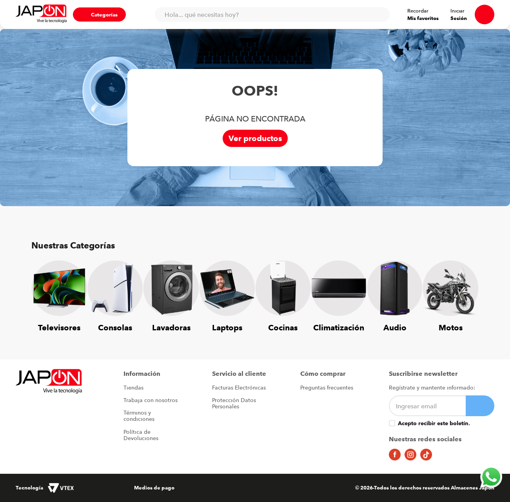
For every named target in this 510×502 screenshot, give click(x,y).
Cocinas (283, 327)
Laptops (227, 327)
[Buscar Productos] (380, 14)
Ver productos (255, 138)
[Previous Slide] (43, 291)
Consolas (115, 327)
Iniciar (457, 10)
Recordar (417, 10)
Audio (395, 327)
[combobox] (272, 14)
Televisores (59, 327)
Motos (451, 327)
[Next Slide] (467, 291)
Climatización (338, 327)
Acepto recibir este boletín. (434, 423)
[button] (99, 14)
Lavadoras (171, 327)
